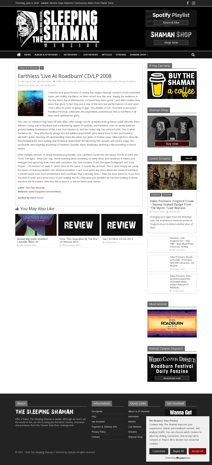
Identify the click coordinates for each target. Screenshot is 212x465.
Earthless (82, 81)
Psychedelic (112, 81)
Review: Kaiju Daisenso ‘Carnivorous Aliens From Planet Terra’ (82, 2)
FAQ (94, 416)
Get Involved (98, 421)
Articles (107, 54)
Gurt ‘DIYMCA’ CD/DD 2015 (118, 238)
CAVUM (71, 452)
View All (188, 158)
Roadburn (131, 81)
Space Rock (23, 85)
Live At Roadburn (95, 81)
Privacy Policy (99, 431)
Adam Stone (45, 81)
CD (75, 81)
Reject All (178, 451)
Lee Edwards (174, 211)
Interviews (70, 54)
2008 (58, 81)
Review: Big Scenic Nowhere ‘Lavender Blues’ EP (32, 240)
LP (105, 81)
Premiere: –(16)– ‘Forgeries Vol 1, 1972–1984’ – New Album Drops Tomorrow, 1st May (182, 242)
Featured (156, 194)
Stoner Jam (34, 85)
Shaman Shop (138, 54)
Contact (96, 436)
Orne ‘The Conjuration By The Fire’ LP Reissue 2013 (79, 240)
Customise (159, 451)
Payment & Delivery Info (104, 426)
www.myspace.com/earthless (45, 191)
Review (122, 81)
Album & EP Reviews (46, 54)
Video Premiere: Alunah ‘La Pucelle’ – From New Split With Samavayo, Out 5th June (182, 261)
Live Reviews (90, 54)
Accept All (197, 451)
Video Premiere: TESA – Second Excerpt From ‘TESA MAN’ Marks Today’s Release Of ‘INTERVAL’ (181, 282)
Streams (121, 54)
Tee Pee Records (47, 85)
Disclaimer (97, 411)
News (27, 54)
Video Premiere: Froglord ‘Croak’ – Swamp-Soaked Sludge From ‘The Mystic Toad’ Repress (172, 204)
